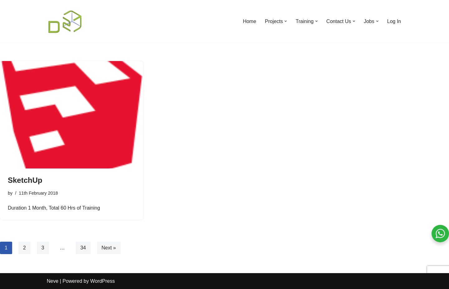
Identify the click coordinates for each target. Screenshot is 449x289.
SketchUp (25, 180)
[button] (285, 21)
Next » (109, 247)
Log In (394, 21)
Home (249, 21)
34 (83, 247)
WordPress (102, 281)
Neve (52, 281)
